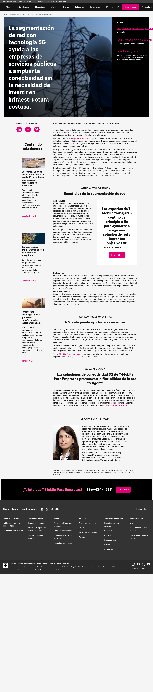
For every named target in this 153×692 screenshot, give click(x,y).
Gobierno (107, 535)
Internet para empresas (63, 543)
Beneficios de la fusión (88, 532)
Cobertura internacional (63, 531)
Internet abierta (15, 570)
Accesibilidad (112, 567)
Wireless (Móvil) (9, 1)
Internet (54, 7)
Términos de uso (102, 567)
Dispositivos (40, 7)
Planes (8, 7)
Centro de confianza (29, 567)
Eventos (82, 537)
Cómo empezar (130, 7)
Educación (108, 545)
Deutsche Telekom (55, 563)
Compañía (108, 531)
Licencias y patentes (54, 570)
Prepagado (31, 1)
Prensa (39, 563)
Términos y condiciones (88, 567)
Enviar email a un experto (13, 531)
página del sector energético (117, 405)
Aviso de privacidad (16, 567)
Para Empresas (69, 354)
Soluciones (79, 7)
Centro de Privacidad (42, 567)
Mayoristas (134, 523)
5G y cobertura (23, 7)
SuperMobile (61, 1)
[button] (117, 255)
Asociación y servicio (129, 51)
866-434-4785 (99, 489)
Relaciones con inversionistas (26, 563)
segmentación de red (81, 138)
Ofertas (66, 7)
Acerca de (13, 563)
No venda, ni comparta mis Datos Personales (34, 570)
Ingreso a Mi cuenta (36, 523)
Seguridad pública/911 (73, 567)
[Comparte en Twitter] (37, 129)
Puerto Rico (66, 563)
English (139, 509)
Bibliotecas (108, 549)
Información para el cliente (58, 567)
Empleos (45, 563)
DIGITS (81, 528)
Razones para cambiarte (88, 523)
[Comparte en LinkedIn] (19, 129)
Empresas (21, 1)
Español (147, 509)
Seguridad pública (111, 540)
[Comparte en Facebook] (28, 129)
